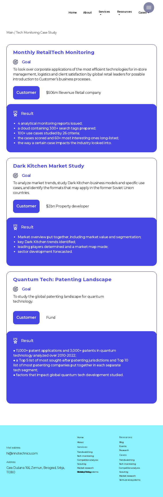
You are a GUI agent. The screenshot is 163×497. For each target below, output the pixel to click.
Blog (121, 442)
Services (104, 11)
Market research (85, 467)
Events (123, 446)
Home (73, 12)
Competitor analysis (87, 459)
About (87, 12)
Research (124, 450)
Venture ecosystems (129, 479)
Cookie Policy (84, 471)
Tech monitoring (85, 455)
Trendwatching (85, 452)
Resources (124, 11)
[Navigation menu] (148, 7)
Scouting (81, 463)
